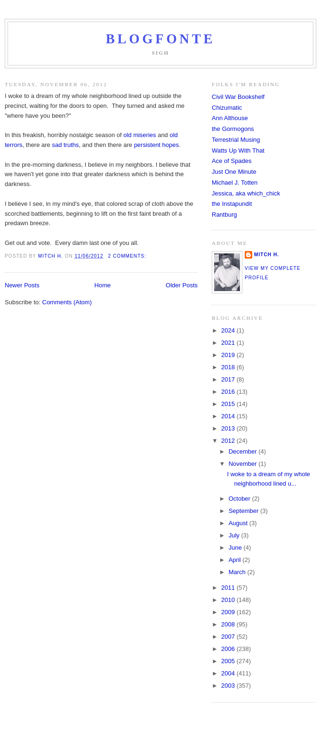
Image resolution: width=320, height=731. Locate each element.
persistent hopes (156, 144)
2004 (229, 673)
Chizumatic (227, 107)
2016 (229, 391)
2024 (229, 330)
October (240, 498)
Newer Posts (22, 285)
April (236, 559)
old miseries (139, 134)
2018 (229, 367)
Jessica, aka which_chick (246, 193)
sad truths (65, 144)
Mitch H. (266, 254)
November (244, 463)
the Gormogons (233, 128)
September (244, 510)
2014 (229, 416)
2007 (229, 636)
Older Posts (182, 285)
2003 (229, 685)
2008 (229, 624)
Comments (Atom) (67, 302)
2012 (229, 440)
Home (103, 285)
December (244, 451)
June (236, 547)
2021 (229, 342)
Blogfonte (161, 39)
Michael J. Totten (234, 182)
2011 (229, 587)
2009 (229, 612)
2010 (229, 599)
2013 (229, 428)
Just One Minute (234, 171)
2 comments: (128, 256)
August (239, 523)
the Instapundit (232, 203)
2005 (229, 661)
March (238, 572)
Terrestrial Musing (236, 139)
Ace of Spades (232, 160)
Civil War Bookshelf (238, 96)
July (235, 535)
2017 (229, 379)
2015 (229, 403)
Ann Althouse (230, 118)
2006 (229, 648)
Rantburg (224, 214)
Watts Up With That (238, 150)
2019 (229, 354)
